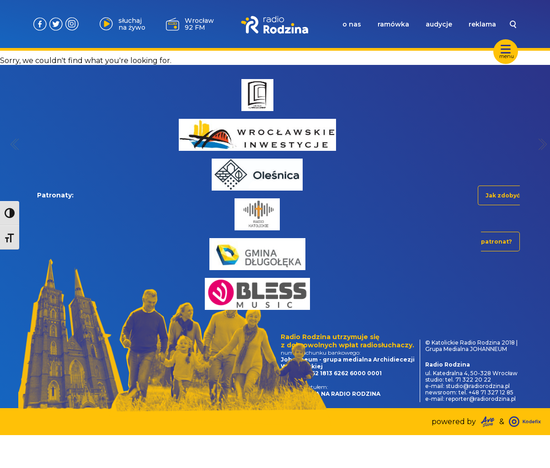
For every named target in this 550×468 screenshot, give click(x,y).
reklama (482, 24)
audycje (439, 24)
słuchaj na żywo (131, 24)
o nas (351, 24)
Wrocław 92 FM (199, 24)
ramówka (393, 24)
